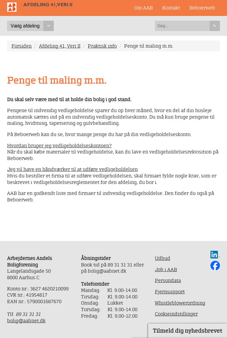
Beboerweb (202, 8)
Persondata (168, 280)
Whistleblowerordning (180, 303)
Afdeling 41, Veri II (47, 4)
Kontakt (171, 8)
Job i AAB (166, 269)
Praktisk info (102, 46)
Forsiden (22, 46)
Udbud (162, 258)
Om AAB (143, 8)
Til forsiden (14, 7)
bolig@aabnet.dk (26, 321)
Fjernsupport (170, 292)
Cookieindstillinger (176, 314)
